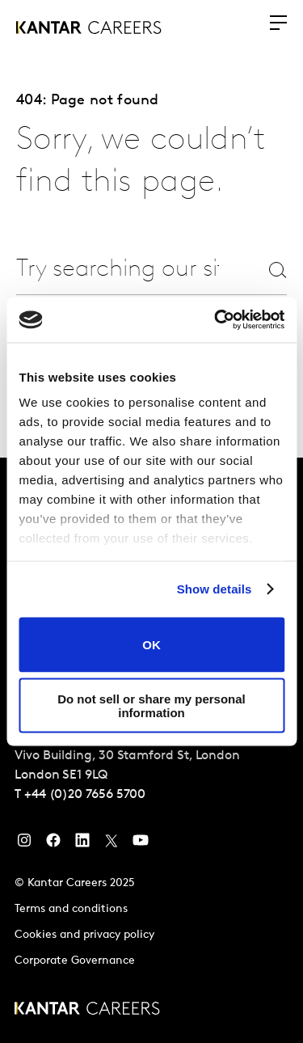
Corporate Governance (75, 961)
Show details (214, 589)
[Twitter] (111, 844)
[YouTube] (140, 844)
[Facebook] (53, 844)
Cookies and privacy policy (84, 935)
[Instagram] (24, 844)
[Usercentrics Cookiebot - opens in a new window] (215, 320)
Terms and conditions (71, 909)
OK (151, 645)
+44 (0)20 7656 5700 (84, 794)
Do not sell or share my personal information (151, 706)
